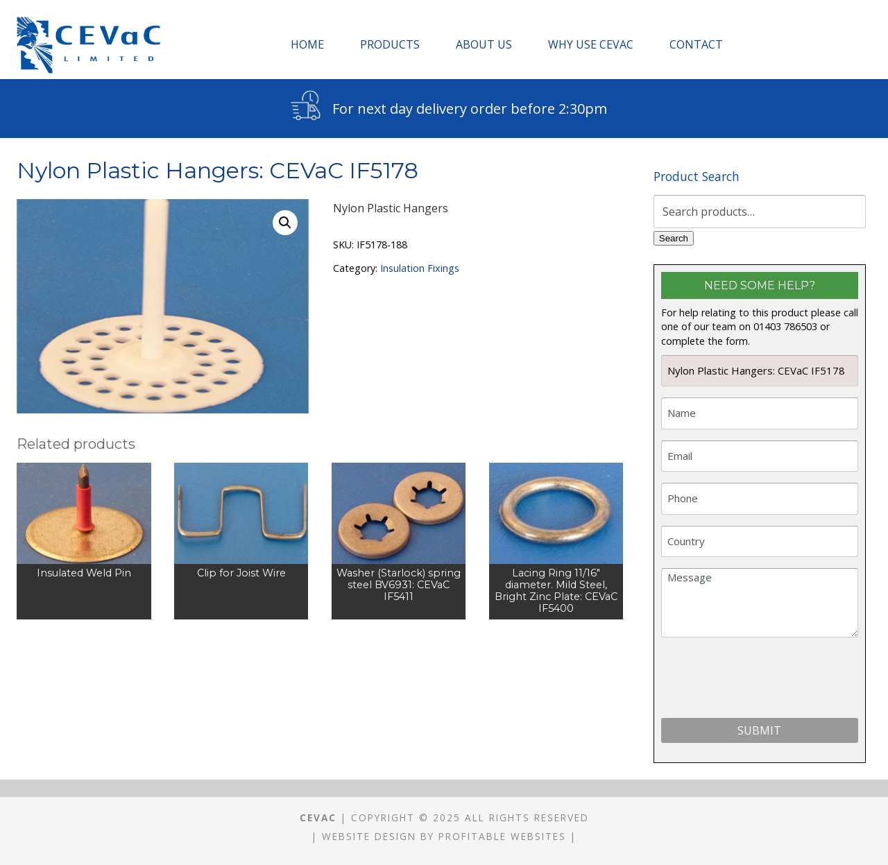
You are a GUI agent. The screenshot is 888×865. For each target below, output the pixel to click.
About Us (484, 44)
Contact (696, 44)
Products (390, 44)
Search (673, 238)
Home (307, 44)
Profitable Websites (502, 836)
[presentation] (766, 680)
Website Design (369, 836)
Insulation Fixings (419, 268)
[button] (285, 222)
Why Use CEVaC (590, 44)
